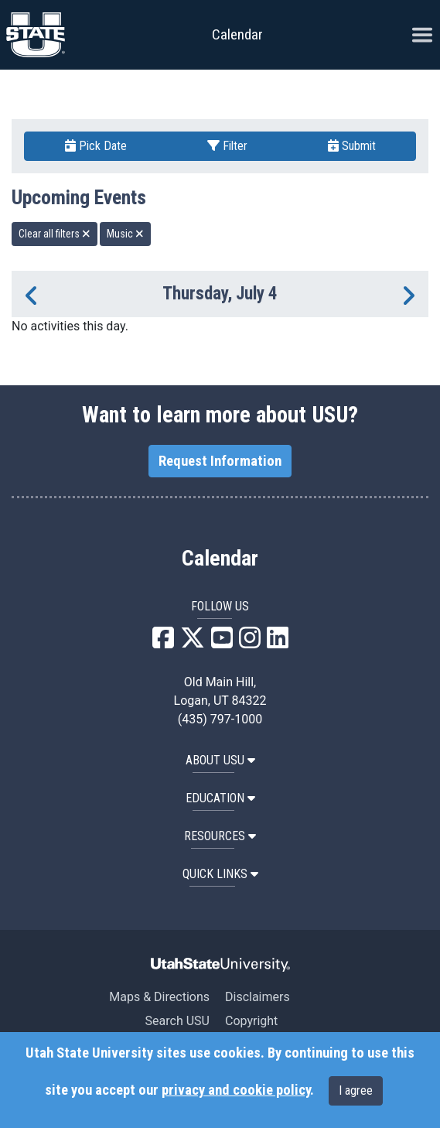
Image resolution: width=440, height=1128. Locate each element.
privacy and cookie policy (236, 1090)
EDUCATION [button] (220, 798)
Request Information (220, 461)
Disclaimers (257, 997)
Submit (352, 145)
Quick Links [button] (220, 874)
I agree (356, 1090)
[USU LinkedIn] (277, 642)
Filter (227, 145)
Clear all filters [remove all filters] (54, 233)
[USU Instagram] (250, 642)
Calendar (220, 558)
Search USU (177, 1020)
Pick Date (96, 145)
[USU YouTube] (222, 642)
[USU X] (192, 642)
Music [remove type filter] (125, 233)
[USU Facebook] (163, 642)
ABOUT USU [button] (220, 760)
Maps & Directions (159, 997)
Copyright (251, 1020)
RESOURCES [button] (220, 836)
